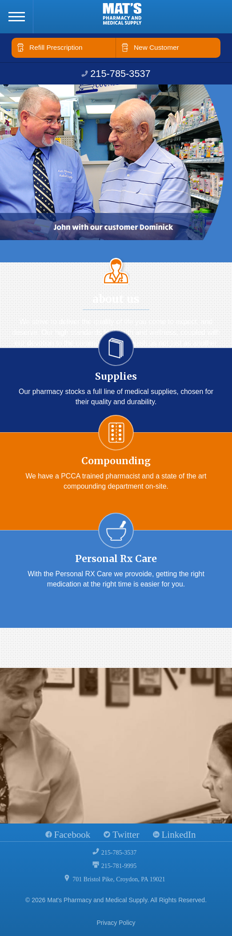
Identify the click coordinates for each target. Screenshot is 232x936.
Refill (56, 47)
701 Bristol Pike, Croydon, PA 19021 (118, 879)
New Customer (156, 47)
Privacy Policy (115, 922)
